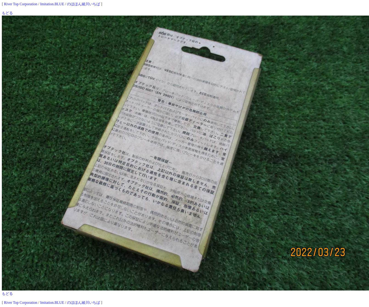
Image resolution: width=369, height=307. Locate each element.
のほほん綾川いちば (83, 4)
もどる (7, 13)
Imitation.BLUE (52, 4)
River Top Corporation (20, 4)
